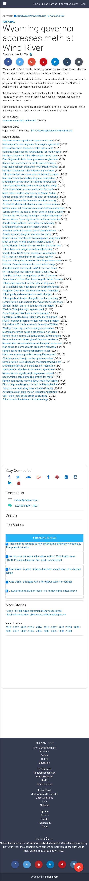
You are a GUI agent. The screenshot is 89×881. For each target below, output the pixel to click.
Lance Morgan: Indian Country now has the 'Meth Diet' (32, 245)
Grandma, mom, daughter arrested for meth (27, 234)
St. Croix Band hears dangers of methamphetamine (30, 286)
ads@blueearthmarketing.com (30, 15)
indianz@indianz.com (26, 500)
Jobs (83, 3)
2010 (69, 627)
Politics (45, 815)
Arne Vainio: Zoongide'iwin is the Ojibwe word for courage (40, 581)
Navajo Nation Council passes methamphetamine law (31, 361)
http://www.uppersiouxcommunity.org (51, 130)
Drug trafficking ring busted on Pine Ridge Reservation (32, 260)
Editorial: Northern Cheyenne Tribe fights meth (28, 148)
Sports (44, 819)
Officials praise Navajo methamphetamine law (28, 358)
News (36, 3)
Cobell (44, 759)
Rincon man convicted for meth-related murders (29, 163)
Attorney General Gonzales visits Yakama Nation (29, 230)
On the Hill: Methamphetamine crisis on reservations (31, 204)
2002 (54, 631)
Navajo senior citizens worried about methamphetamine (33, 208)
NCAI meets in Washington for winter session (27, 256)
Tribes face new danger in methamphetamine (27, 249)
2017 (16, 627)
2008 (8, 631)
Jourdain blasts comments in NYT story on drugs (30, 268)
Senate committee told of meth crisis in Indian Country (33, 211)
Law (44, 801)
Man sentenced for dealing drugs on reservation (29, 178)
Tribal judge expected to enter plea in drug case (28, 283)
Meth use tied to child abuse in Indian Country (27, 241)
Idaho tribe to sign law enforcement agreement (28, 369)
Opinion (45, 811)
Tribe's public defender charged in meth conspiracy (30, 298)
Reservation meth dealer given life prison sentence (30, 339)
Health (44, 780)
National (8, 21)
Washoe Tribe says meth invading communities (28, 328)
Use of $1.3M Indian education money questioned (34, 610)
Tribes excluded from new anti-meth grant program (31, 174)
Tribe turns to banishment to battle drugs (25, 399)
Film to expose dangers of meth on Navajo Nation (30, 384)
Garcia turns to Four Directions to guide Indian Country (32, 279)
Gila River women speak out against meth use (27, 140)
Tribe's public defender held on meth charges (27, 294)
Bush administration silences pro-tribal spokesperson (36, 614)
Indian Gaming (49, 3)
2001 (61, 631)
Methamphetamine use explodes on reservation (29, 365)
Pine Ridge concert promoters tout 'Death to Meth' (30, 166)
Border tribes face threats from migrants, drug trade (31, 238)
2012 (54, 627)
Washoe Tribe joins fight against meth (23, 309)
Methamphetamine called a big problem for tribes (29, 331)
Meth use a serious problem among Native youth (29, 354)
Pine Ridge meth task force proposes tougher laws (30, 159)
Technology (44, 822)
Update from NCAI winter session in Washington (29, 253)
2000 (69, 631)
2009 (76, 627)
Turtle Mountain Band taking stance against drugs (30, 185)
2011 (61, 627)
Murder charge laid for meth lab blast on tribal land (30, 196)
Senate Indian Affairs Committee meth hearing (28, 223)
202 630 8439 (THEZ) (26, 505)
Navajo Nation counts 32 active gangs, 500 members (31, 335)
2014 (39, 627)
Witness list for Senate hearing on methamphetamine (32, 215)
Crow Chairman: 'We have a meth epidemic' (26, 313)
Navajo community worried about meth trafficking (30, 380)
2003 (46, 631)
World (44, 826)
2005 (31, 631)
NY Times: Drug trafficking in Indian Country (26, 271)
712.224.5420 (56, 15)
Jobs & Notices (44, 797)
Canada (44, 755)
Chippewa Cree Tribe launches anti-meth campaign (30, 290)
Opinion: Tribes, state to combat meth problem (28, 305)
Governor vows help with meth (19, 120)
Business (44, 751)
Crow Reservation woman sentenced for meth (28, 189)
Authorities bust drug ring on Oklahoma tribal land (29, 391)
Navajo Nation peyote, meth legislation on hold (28, 373)
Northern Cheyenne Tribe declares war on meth (28, 170)
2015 (31, 627)
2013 (46, 627)
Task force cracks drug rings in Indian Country (27, 388)
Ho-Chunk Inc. (11, 846)
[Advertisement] (44, 430)
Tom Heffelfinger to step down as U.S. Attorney (29, 275)
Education (44, 762)
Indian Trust (44, 790)
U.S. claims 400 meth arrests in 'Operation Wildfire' (30, 324)
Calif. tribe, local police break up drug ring (24, 395)
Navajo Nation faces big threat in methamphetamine (31, 219)
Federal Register (68, 3)
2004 (39, 631)
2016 (23, 627)
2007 (16, 631)
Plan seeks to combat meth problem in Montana (29, 346)
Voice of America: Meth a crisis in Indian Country (29, 200)
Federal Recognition (44, 772)
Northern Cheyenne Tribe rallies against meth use (29, 155)
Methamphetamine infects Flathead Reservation (29, 181)
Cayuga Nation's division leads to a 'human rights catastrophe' (43, 590)
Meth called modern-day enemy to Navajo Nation (29, 193)
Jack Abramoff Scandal (44, 794)
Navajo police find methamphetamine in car (26, 350)
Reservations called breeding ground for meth (27, 376)
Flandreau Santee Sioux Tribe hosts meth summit (29, 316)
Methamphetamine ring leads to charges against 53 (31, 144)
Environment (44, 769)
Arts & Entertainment (44, 747)
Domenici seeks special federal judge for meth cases (32, 151)
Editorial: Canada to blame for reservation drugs (29, 264)
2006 (23, 631)
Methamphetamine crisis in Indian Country (25, 226)
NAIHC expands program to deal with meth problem (30, 320)
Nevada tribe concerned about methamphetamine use (32, 343)
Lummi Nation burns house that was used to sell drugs (32, 301)
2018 (8, 627)
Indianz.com (51, 876)
